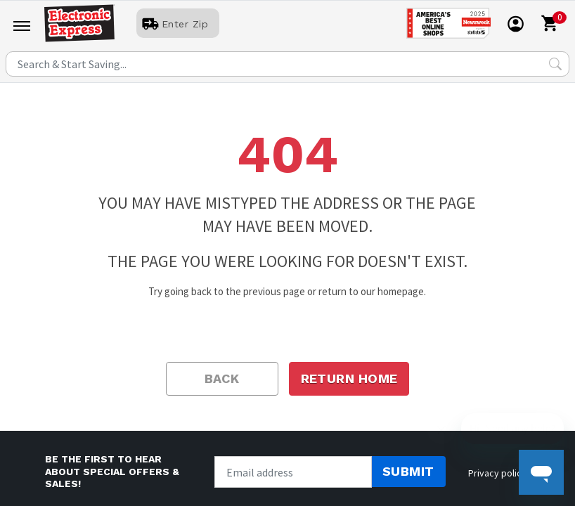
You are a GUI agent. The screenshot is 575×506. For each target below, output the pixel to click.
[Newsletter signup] (293, 472)
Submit (408, 471)
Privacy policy (497, 473)
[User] (178, 23)
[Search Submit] (555, 64)
